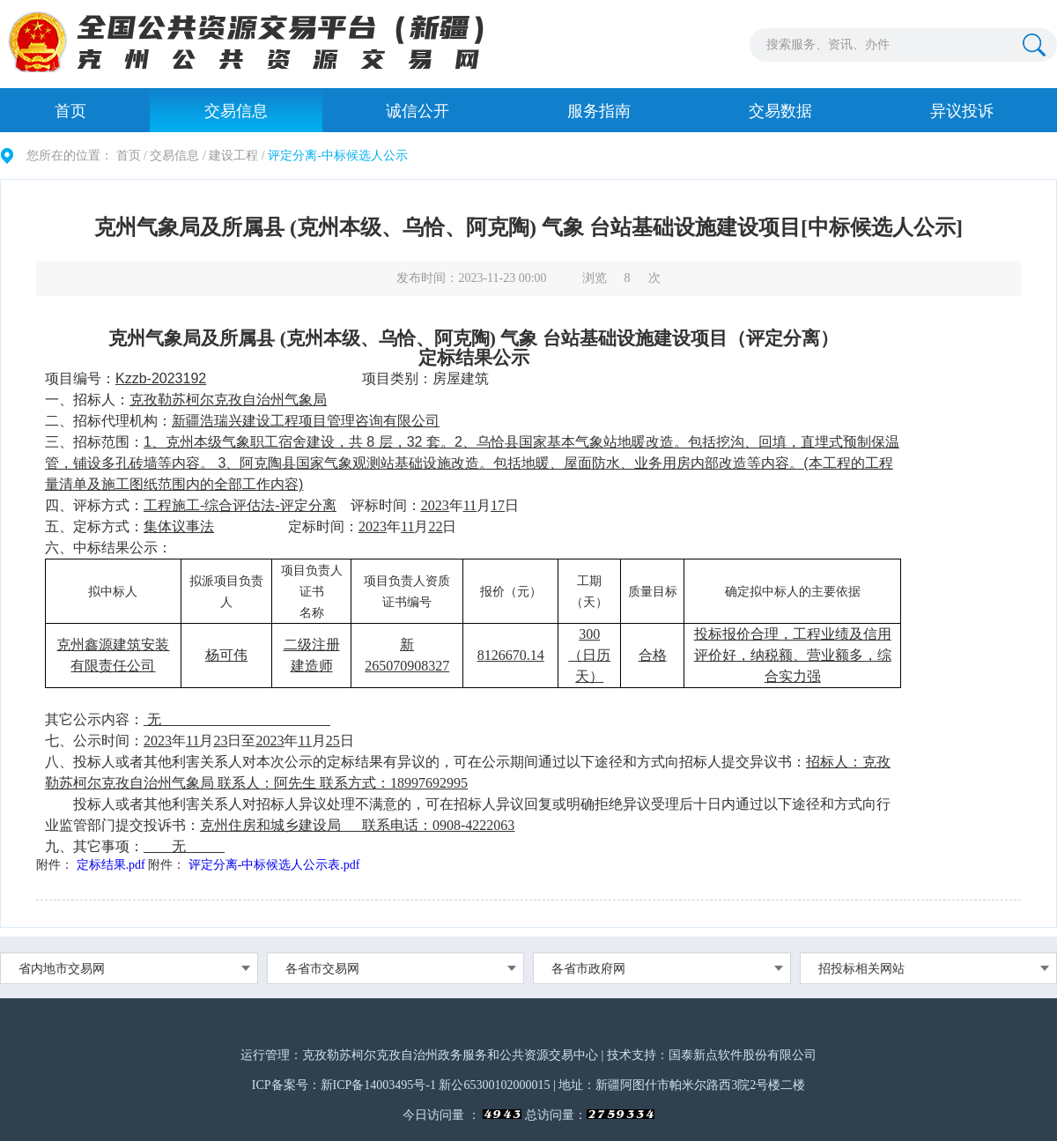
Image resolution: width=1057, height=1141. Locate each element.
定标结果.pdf (111, 864)
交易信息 (236, 111)
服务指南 (599, 111)
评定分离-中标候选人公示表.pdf (274, 864)
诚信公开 (417, 111)
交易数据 (780, 111)
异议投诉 (962, 111)
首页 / (131, 155)
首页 (70, 111)
